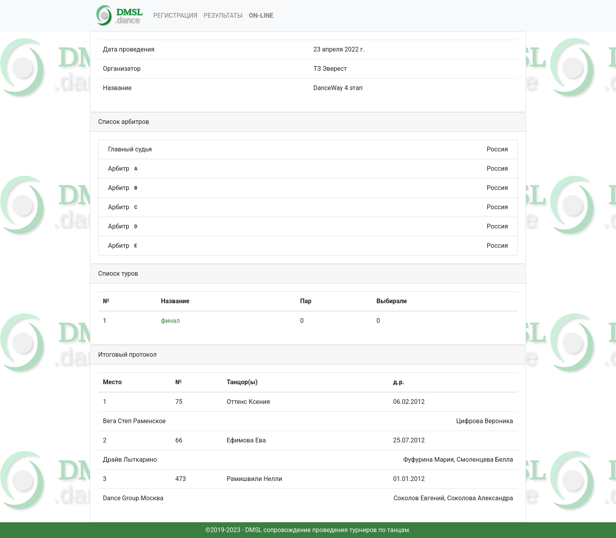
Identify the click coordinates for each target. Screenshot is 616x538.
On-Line (261, 15)
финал (170, 320)
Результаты (223, 15)
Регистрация (175, 15)
